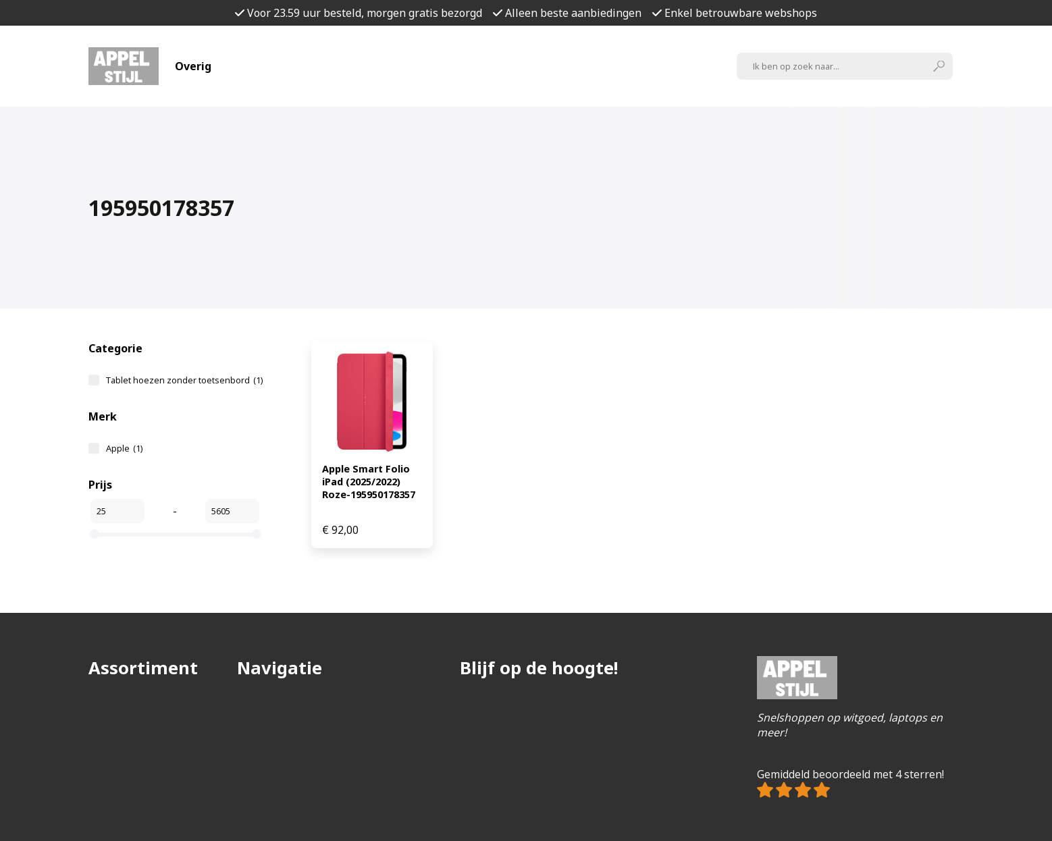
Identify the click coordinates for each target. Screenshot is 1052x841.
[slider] (94, 534)
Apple (124, 448)
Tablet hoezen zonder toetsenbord (184, 380)
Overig (193, 66)
